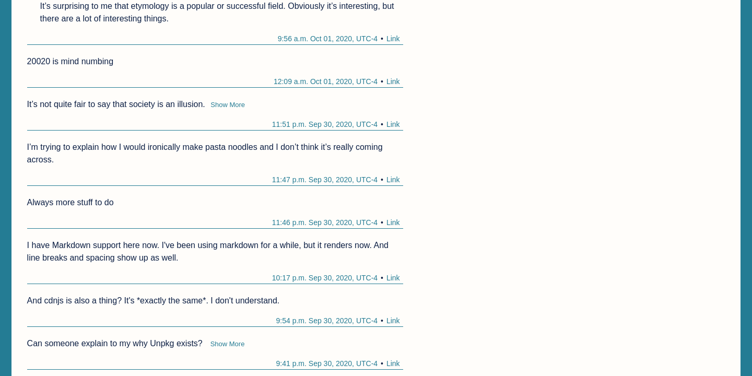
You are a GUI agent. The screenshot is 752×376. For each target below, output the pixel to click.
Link (393, 38)
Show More (227, 105)
